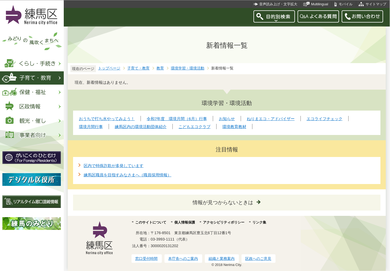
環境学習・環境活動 (187, 68)
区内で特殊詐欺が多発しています (113, 165)
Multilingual (319, 4)
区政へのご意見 (258, 258)
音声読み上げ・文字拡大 (278, 4)
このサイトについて (150, 222)
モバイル (346, 4)
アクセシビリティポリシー (223, 222)
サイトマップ (376, 4)
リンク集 (259, 222)
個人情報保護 (184, 222)
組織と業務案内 (222, 258)
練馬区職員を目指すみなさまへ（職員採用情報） (127, 175)
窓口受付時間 (146, 258)
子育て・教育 (138, 68)
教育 (160, 68)
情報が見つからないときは (223, 202)
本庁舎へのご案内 (183, 258)
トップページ (109, 68)
